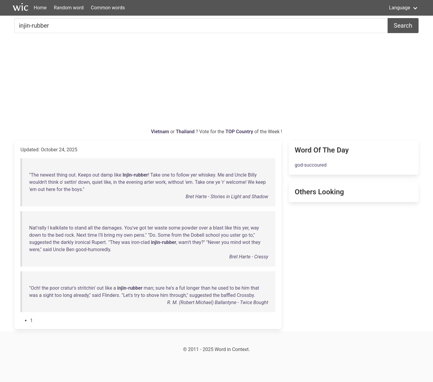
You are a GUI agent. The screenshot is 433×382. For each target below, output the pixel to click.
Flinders (110, 295)
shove (152, 295)
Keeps (84, 175)
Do (152, 235)
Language (399, 8)
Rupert (99, 242)
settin (70, 182)
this (237, 228)
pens (139, 235)
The (35, 175)
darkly (67, 242)
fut (182, 288)
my (119, 235)
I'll (100, 235)
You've (131, 228)
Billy (252, 175)
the (121, 182)
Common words (108, 8)
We (251, 182)
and (230, 175)
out (72, 175)
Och (35, 288)
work (160, 182)
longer (193, 288)
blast (218, 228)
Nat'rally (37, 228)
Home (40, 8)
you (225, 235)
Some (164, 235)
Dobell (197, 235)
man (148, 288)
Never (214, 242)
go (244, 235)
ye (217, 182)
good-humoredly (92, 249)
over (203, 228)
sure (160, 288)
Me (220, 175)
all (90, 228)
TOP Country (239, 131)
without (176, 182)
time (92, 235)
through (178, 295)
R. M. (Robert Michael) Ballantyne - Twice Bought (217, 302)
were (34, 249)
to (173, 175)
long (67, 295)
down (84, 182)
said (47, 249)
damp (107, 175)
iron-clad (140, 242)
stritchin (86, 288)
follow (182, 175)
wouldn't (38, 182)
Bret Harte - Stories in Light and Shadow (227, 196)
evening (134, 182)
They (115, 242)
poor (55, 288)
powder (190, 228)
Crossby (245, 295)
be (237, 288)
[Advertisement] (216, 83)
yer (194, 175)
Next (81, 235)
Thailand (186, 131)
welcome (235, 182)
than (205, 288)
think (53, 182)
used (223, 288)
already (81, 295)
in (115, 182)
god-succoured (311, 165)
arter (149, 182)
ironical (83, 242)
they (196, 242)
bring (109, 235)
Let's (128, 295)
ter (150, 228)
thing (62, 175)
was (125, 242)
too (58, 295)
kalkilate (59, 228)
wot (246, 242)
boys (77, 189)
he (214, 288)
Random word (69, 8)
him (245, 288)
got (142, 228)
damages (112, 228)
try (137, 295)
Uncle (241, 175)
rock (69, 235)
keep (261, 182)
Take (155, 175)
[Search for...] (201, 25)
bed (60, 235)
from (176, 235)
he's (170, 288)
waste (161, 228)
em (189, 182)
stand (81, 228)
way (254, 228)
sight (48, 295)
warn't (184, 242)
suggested (40, 242)
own (128, 235)
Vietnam (160, 131)
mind (235, 242)
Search (403, 25)
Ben (70, 249)
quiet (97, 182)
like (117, 175)
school (212, 235)
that (255, 288)
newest (47, 175)
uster (235, 235)
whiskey (206, 175)
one (166, 175)
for (60, 189)
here (50, 189)
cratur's (68, 288)
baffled (228, 295)
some (174, 228)
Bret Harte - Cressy (248, 257)
